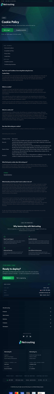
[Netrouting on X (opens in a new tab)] (23, 337)
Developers (5, 327)
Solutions (5, 319)
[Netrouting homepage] (27, 343)
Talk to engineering (21, 278)
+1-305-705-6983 (45, 290)
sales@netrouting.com (44, 293)
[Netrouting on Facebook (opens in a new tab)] (27, 337)
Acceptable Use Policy (9, 51)
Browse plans (8, 278)
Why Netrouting (6, 308)
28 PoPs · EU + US (42, 380)
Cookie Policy (7, 56)
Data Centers (6, 315)
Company (5, 323)
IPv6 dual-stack (19, 380)
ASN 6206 (11, 380)
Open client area (45, 295)
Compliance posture (21, 30)
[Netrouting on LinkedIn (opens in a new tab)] (30, 337)
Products (5, 312)
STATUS (50, 1)
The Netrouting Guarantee (10, 64)
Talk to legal (7, 30)
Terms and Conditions (9, 48)
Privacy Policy (7, 53)
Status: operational (31, 380)
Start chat (47, 288)
